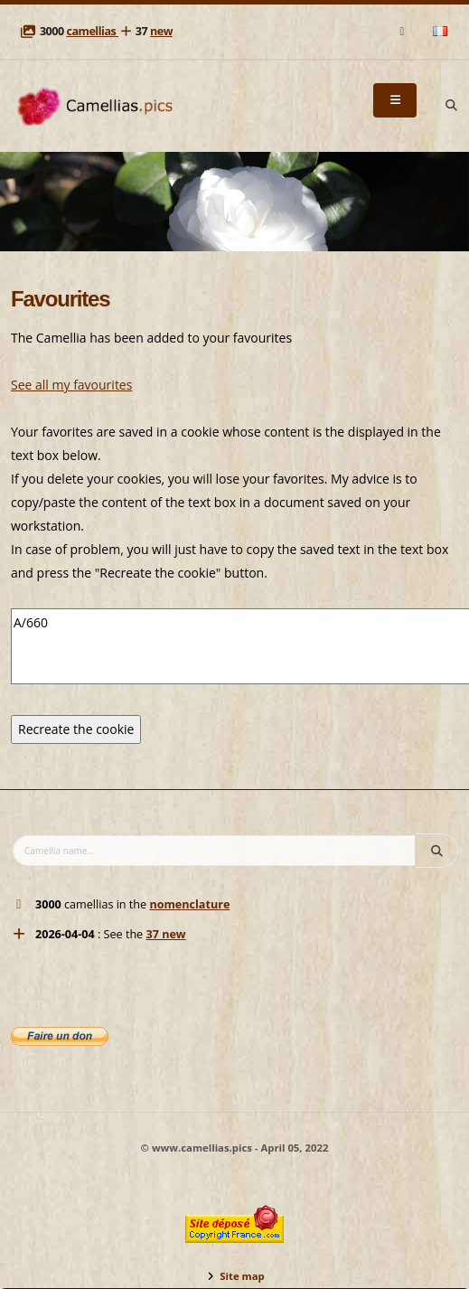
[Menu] (395, 100)
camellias (92, 31)
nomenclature (189, 904)
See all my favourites (71, 384)
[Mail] (403, 31)
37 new (165, 934)
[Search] (451, 106)
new (161, 31)
